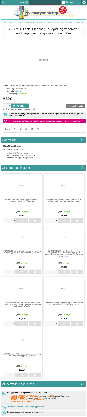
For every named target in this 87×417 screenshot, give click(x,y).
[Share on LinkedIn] (31, 129)
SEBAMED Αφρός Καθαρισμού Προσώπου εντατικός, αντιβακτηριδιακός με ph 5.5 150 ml (22, 355)
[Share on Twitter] (19, 129)
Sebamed (17, 91)
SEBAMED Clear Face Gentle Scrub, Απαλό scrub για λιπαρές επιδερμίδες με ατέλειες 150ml (64, 303)
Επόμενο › (83, 31)
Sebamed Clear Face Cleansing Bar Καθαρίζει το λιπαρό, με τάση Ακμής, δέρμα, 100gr (22, 200)
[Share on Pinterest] (25, 129)
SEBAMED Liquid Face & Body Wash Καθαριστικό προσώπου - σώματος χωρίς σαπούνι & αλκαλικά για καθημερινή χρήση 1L (22, 304)
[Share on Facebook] (13, 129)
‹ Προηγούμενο (3, 31)
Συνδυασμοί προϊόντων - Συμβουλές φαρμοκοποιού (25, 407)
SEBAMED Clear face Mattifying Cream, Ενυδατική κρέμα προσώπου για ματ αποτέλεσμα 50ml (64, 200)
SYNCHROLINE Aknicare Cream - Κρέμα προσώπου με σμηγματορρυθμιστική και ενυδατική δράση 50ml (22, 252)
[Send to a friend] (36, 129)
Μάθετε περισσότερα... (73, 121)
